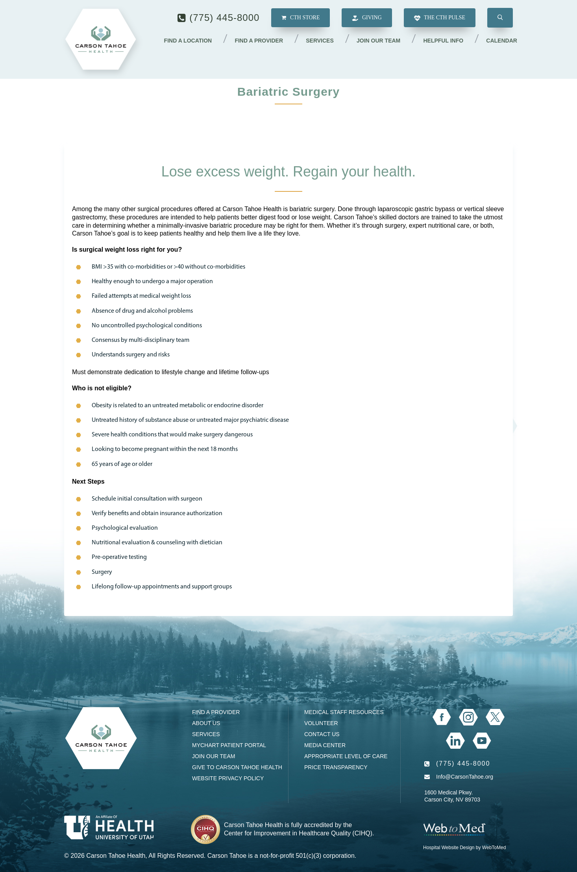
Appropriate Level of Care (346, 756)
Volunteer (321, 723)
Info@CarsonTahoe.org (464, 777)
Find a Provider (259, 40)
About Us (206, 723)
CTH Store (300, 18)
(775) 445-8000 (224, 17)
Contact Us (322, 734)
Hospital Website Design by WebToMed (464, 847)
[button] (500, 18)
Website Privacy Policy (228, 778)
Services (320, 40)
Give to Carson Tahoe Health (237, 767)
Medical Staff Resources (343, 712)
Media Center (325, 745)
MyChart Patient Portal (229, 745)
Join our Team (379, 40)
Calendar (501, 40)
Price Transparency (336, 767)
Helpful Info (444, 40)
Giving (366, 18)
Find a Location (189, 40)
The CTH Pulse (439, 18)
